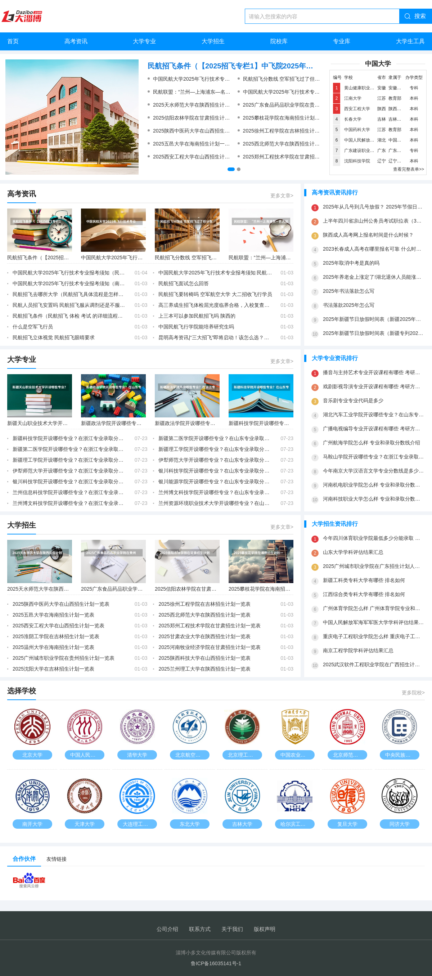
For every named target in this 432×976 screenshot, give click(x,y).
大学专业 (144, 41)
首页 (13, 41)
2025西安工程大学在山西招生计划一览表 (199, 157)
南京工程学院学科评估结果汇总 (358, 650)
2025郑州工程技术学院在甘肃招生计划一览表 (294, 157)
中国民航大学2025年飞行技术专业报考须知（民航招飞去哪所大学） (319, 92)
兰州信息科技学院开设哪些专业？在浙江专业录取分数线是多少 (70, 492)
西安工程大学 (357, 108)
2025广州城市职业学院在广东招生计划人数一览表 (374, 566)
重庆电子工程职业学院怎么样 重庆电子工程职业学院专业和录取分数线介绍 (374, 636)
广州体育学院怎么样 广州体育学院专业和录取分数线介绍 (374, 608)
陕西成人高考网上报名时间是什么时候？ (368, 235)
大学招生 (213, 41)
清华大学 (137, 755)
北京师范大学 (348, 755)
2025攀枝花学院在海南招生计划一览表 (286, 118)
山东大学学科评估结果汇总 (353, 552)
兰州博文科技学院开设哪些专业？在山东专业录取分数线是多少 (215, 492)
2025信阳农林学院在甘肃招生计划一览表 (199, 118)
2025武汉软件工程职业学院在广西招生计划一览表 (374, 664)
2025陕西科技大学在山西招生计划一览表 (204, 658)
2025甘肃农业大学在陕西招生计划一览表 (204, 636)
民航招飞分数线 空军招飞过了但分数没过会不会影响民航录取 (312, 79)
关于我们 (232, 929)
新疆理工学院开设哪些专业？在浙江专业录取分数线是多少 (70, 460)
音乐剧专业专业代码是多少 (353, 400)
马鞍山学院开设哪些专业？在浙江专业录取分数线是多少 (374, 457)
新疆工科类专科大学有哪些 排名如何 (364, 580)
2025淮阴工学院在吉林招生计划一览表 (56, 636)
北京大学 (32, 755)
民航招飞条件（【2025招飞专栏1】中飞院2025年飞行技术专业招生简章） (234, 66)
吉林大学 (242, 824)
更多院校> (413, 692)
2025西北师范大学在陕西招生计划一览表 (289, 144)
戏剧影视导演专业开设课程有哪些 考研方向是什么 (374, 386)
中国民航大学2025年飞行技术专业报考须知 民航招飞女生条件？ (225, 79)
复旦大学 (347, 824)
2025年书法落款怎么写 (348, 291)
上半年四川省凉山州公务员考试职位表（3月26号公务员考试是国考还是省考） (374, 221)
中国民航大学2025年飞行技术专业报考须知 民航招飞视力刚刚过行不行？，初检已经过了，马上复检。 (215, 273)
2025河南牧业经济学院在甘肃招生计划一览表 (209, 647)
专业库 (341, 41)
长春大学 (352, 119)
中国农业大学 (295, 755)
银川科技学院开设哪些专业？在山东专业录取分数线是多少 (215, 471)
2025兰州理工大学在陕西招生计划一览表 (204, 669)
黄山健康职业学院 (361, 87)
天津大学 (85, 824)
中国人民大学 (85, 755)
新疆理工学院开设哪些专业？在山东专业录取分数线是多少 (215, 449)
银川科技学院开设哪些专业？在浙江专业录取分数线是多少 (70, 481)
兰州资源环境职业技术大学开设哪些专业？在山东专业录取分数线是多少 (215, 503)
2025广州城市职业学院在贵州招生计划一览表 (63, 658)
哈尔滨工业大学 (297, 824)
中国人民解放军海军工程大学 (372, 140)
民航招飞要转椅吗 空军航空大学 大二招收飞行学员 (215, 294)
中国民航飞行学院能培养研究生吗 (196, 327)
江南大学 (352, 98)
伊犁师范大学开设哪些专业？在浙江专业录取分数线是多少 (70, 471)
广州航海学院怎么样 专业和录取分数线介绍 (371, 443)
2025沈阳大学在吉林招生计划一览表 (53, 669)
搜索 (420, 16)
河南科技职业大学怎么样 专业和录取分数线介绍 (374, 499)
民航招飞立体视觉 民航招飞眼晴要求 (54, 337)
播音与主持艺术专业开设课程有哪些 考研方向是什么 (374, 372)
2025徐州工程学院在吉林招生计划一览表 (289, 131)
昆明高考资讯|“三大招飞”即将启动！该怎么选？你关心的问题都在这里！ (215, 337)
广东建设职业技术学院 (365, 150)
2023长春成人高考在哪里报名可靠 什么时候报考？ (374, 249)
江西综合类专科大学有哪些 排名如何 (364, 594)
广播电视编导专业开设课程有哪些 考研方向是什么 (374, 428)
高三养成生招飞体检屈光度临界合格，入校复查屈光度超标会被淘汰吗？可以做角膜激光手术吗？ (215, 305)
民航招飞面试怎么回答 (183, 283)
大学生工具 (410, 41)
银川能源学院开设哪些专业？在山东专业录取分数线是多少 (215, 481)
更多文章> (281, 195)
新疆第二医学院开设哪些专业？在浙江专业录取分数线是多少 (70, 449)
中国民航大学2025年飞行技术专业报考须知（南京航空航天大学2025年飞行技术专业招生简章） (70, 283)
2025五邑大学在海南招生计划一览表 (194, 144)
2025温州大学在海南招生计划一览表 (53, 647)
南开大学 (32, 824)
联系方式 (200, 929)
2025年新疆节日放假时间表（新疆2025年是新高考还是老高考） (374, 319)
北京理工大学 (243, 755)
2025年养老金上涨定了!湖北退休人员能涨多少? (374, 277)
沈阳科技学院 (357, 161)
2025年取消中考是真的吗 (351, 263)
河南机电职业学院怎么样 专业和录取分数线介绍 (374, 485)
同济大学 (400, 824)
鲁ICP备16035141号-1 (216, 963)
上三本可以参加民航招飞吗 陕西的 (196, 316)
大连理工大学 (138, 824)
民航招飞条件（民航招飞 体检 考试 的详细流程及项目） (70, 316)
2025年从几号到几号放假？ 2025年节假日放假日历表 (374, 207)
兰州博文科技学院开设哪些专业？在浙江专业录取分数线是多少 (70, 503)
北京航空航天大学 (192, 755)
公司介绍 (167, 929)
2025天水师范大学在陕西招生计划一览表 (199, 105)
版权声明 (264, 929)
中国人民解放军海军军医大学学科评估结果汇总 (374, 622)
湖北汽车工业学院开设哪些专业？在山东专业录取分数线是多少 (374, 414)
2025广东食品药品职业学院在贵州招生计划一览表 (299, 105)
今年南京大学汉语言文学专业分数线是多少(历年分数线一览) (374, 471)
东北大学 (190, 824)
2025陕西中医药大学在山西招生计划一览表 (201, 131)
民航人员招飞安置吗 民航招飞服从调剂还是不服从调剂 (70, 305)
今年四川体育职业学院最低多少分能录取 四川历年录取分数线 (374, 538)
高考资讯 (75, 41)
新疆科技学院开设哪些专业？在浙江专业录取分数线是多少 (70, 438)
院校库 (279, 41)
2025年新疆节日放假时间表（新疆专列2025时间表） (374, 333)
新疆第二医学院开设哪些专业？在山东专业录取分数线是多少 (215, 438)
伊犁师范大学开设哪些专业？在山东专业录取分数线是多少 (215, 460)
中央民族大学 (400, 755)
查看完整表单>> (408, 169)
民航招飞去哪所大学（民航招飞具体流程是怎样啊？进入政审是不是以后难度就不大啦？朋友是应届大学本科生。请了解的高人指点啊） (70, 294)
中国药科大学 (357, 129)
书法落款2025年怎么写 (348, 305)
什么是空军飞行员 (33, 327)
